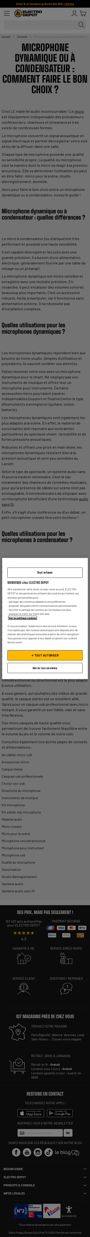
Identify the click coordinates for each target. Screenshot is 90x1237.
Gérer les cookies (45, 668)
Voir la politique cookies (22, 617)
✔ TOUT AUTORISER (45, 655)
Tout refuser (45, 572)
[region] (45, 618)
